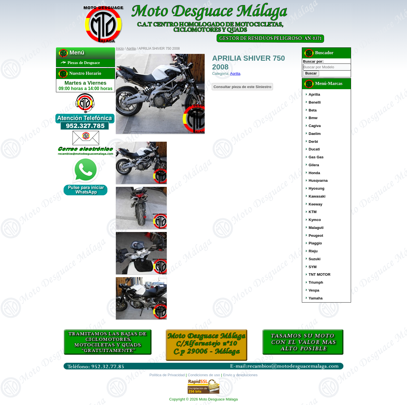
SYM (313, 267)
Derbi (313, 141)
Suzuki (315, 259)
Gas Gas (316, 157)
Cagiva (315, 126)
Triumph (316, 282)
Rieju (313, 251)
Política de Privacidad (167, 375)
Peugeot (316, 235)
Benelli (315, 102)
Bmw (313, 118)
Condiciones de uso (204, 375)
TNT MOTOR (319, 274)
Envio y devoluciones (240, 375)
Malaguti (316, 228)
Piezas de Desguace (84, 63)
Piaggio (315, 243)
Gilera (314, 165)
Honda (314, 173)
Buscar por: (313, 61)
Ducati (314, 149)
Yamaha (315, 298)
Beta (313, 110)
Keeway (315, 204)
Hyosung (316, 188)
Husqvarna (318, 180)
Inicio (120, 49)
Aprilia (131, 49)
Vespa (314, 290)
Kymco (315, 220)
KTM (313, 212)
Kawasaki (317, 196)
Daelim (315, 134)
